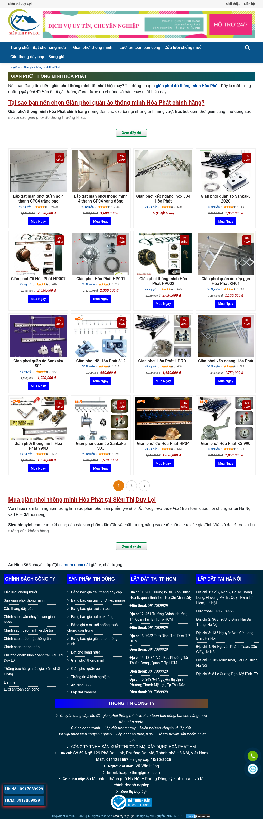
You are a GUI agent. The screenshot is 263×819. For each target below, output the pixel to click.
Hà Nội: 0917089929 (24, 789)
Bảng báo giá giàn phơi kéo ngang (98, 600)
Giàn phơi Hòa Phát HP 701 (163, 360)
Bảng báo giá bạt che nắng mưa (96, 617)
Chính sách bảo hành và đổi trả (28, 630)
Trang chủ (19, 47)
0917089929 (158, 606)
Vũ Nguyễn (25, 207)
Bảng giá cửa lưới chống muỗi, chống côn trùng (93, 627)
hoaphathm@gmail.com (139, 772)
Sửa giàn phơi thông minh (24, 600)
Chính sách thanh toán (22, 647)
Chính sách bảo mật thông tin (27, 639)
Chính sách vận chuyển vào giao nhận (29, 619)
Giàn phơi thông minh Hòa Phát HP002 (163, 281)
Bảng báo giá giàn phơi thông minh (92, 641)
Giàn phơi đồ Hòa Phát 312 (100, 360)
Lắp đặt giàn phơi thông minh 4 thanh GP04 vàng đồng (101, 199)
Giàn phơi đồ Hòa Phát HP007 (38, 278)
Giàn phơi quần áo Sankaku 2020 (226, 199)
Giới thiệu (233, 4)
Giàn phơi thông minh (92, 47)
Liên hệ (249, 4)
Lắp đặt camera (83, 692)
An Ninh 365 (81, 685)
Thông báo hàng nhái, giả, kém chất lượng (32, 671)
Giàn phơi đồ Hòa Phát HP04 (163, 443)
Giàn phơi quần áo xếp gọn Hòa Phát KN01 (225, 281)
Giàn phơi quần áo (85, 669)
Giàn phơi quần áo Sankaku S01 (38, 363)
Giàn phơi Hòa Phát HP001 (100, 278)
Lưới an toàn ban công (140, 47)
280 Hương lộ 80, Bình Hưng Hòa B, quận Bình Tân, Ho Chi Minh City (161, 595)
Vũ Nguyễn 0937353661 (166, 816)
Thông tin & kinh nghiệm (90, 677)
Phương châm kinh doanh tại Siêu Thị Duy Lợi (33, 657)
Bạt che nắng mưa (49, 47)
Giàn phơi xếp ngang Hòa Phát (225, 360)
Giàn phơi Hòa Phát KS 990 (225, 443)
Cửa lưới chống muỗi (183, 47)
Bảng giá (56, 56)
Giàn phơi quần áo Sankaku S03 (101, 446)
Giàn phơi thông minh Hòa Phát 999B (38, 446)
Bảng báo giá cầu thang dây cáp (96, 592)
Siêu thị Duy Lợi (133, 791)
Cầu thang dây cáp (27, 56)
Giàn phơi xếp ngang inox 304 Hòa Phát (163, 199)
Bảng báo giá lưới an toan (91, 608)
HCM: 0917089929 (22, 800)
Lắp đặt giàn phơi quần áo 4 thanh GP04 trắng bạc (38, 199)
